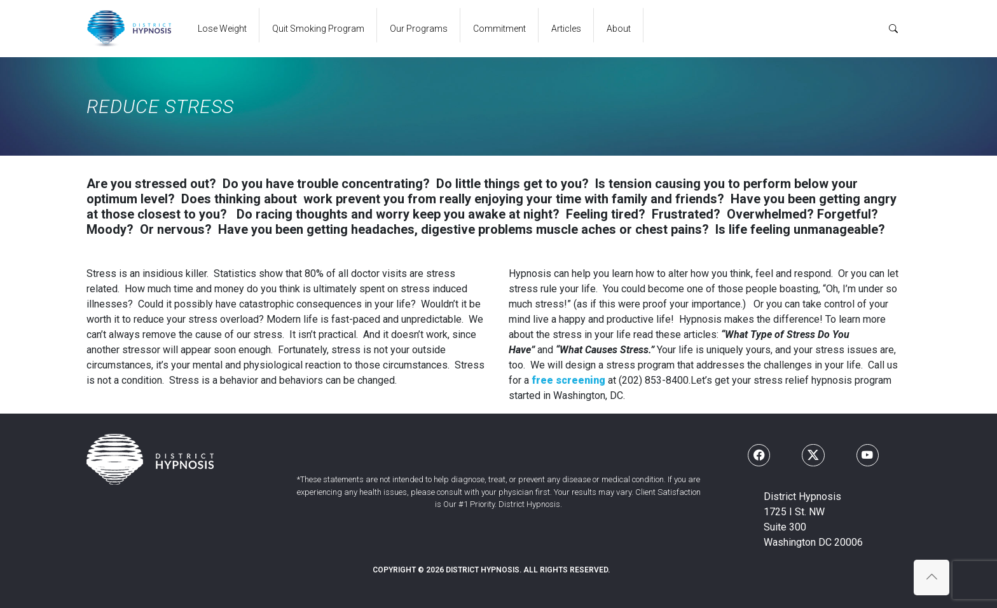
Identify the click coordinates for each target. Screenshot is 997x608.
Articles (566, 29)
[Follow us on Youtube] (867, 455)
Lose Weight (222, 29)
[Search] (893, 28)
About (619, 29)
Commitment (499, 29)
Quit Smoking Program (318, 29)
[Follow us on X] (813, 455)
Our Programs (419, 29)
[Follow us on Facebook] (759, 455)
